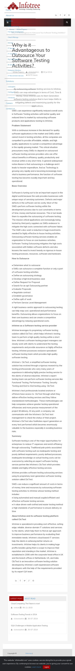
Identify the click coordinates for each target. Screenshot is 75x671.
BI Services (11, 65)
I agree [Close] (46, 667)
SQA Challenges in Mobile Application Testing (29, 626)
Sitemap (28, 653)
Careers (9, 103)
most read (30, 598)
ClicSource (11, 98)
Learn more (36, 667)
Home (8, 10)
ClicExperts (11, 87)
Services (9, 21)
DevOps (10, 43)
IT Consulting (12, 54)
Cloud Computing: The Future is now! (25, 603)
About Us (10, 15)
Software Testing (13, 26)
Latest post (16, 598)
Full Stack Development (15, 32)
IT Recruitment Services (16, 76)
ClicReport (11, 92)
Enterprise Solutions (14, 70)
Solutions (10, 81)
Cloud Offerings (13, 37)
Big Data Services (14, 59)
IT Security (11, 48)
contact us (10, 108)
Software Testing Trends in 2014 (24, 614)
